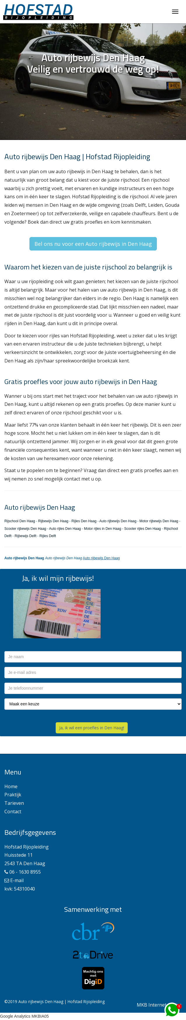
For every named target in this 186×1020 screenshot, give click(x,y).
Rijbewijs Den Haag (53, 521)
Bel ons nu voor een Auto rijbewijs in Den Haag (93, 243)
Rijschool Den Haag (19, 521)
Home (10, 786)
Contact (12, 811)
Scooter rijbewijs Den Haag (25, 529)
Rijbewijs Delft (25, 536)
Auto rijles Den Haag (65, 529)
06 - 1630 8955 (25, 872)
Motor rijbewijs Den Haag (158, 521)
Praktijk (12, 794)
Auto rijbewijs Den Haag (117, 521)
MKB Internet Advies (159, 1005)
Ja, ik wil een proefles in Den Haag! (91, 727)
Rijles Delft (47, 536)
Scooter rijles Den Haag (142, 529)
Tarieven (14, 803)
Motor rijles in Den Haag (102, 529)
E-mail (17, 880)
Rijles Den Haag (83, 521)
